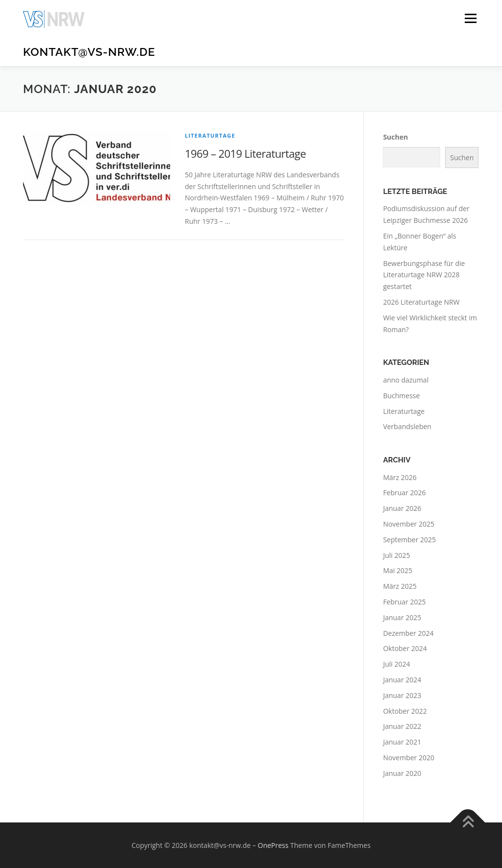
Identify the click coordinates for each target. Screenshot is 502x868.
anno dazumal (405, 380)
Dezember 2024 (408, 633)
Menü (470, 18)
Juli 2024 (396, 664)
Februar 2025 (404, 601)
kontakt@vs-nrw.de (89, 51)
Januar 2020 (402, 773)
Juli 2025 (396, 555)
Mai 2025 (397, 570)
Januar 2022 (402, 726)
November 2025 (408, 524)
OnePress (273, 845)
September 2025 (409, 539)
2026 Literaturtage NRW (421, 302)
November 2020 (408, 757)
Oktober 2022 (405, 711)
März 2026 (399, 477)
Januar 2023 (402, 695)
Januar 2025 (402, 617)
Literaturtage (210, 135)
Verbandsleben (407, 426)
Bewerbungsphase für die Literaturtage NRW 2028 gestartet (424, 275)
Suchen (395, 137)
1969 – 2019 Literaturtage (245, 153)
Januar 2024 (402, 679)
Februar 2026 (404, 492)
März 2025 (399, 586)
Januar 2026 (402, 508)
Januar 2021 (402, 742)
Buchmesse (401, 395)
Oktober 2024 (405, 648)
